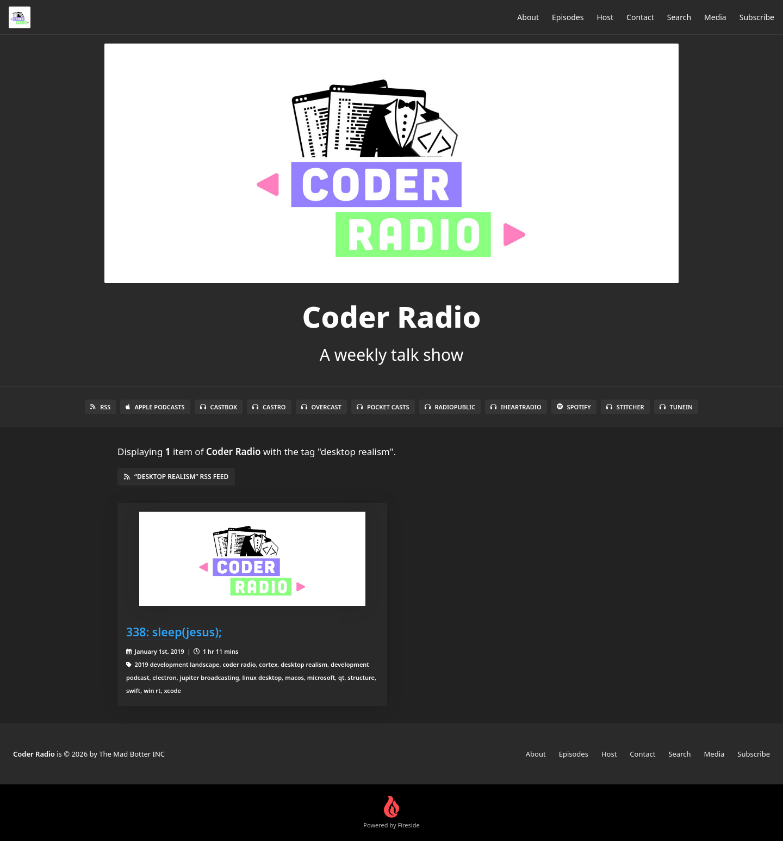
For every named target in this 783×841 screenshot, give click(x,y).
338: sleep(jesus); (174, 632)
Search (679, 17)
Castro (268, 407)
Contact (640, 17)
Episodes (567, 17)
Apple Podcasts (155, 407)
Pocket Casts (383, 407)
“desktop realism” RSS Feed (176, 476)
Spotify (574, 407)
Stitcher (625, 407)
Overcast (321, 407)
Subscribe (756, 17)
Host (604, 17)
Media (715, 17)
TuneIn (676, 407)
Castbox (218, 407)
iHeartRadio (516, 407)
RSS (100, 407)
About (528, 17)
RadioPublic (450, 407)
